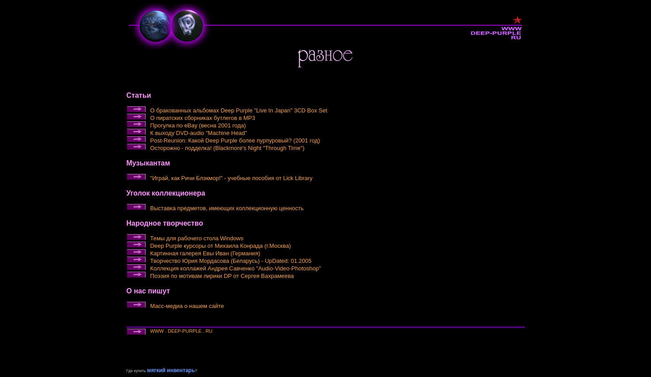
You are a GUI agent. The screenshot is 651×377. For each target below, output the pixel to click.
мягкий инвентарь (171, 370)
